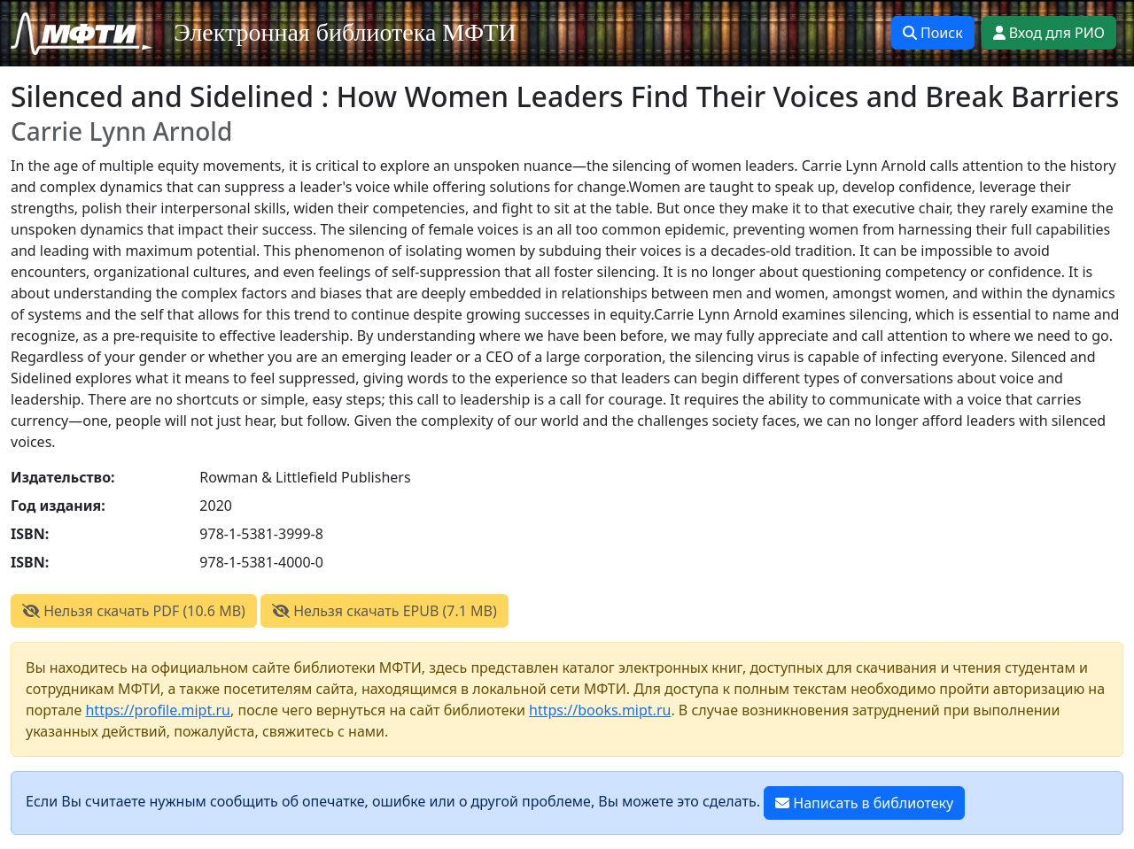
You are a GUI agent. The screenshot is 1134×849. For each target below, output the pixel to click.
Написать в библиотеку (864, 803)
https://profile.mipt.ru (157, 710)
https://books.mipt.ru (600, 710)
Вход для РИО (1049, 32)
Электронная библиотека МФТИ (345, 32)
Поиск (933, 32)
